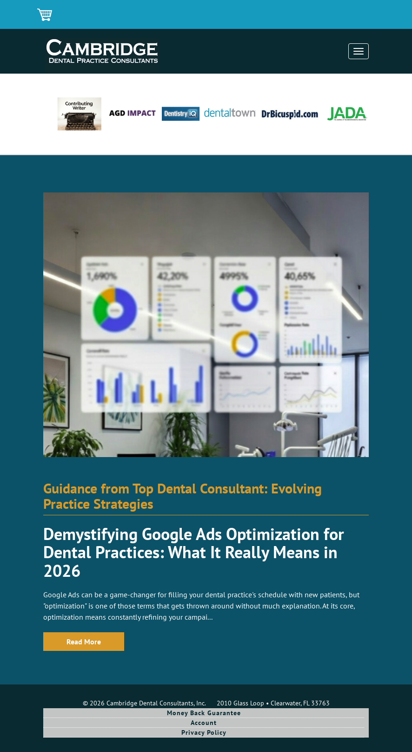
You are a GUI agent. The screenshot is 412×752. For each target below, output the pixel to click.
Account (204, 722)
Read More (83, 641)
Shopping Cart (45, 15)
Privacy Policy (203, 732)
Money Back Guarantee (204, 713)
